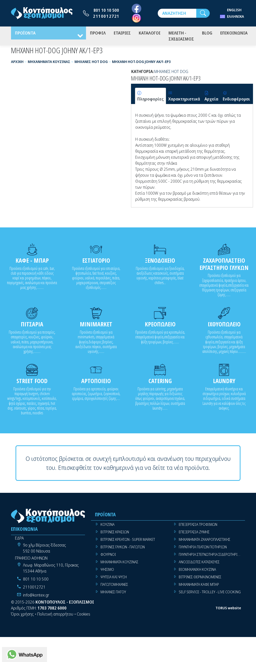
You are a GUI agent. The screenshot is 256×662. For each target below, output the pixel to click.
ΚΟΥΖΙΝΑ (107, 525)
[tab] (150, 97)
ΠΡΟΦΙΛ (98, 33)
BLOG (207, 33)
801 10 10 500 (106, 10)
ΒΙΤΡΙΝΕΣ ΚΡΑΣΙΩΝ (114, 533)
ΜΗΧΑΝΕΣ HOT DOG (171, 72)
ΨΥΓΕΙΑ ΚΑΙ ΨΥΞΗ (113, 578)
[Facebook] (136, 8)
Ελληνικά (235, 16)
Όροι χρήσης (22, 615)
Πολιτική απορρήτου (55, 615)
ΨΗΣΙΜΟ (107, 570)
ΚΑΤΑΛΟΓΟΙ (149, 33)
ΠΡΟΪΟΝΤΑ (25, 33)
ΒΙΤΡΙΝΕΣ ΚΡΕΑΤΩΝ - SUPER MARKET (127, 540)
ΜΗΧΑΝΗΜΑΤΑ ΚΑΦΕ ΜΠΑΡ (199, 585)
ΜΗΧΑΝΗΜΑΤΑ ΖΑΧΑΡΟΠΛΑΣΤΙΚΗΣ (204, 540)
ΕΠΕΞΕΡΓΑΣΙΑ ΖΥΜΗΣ (194, 533)
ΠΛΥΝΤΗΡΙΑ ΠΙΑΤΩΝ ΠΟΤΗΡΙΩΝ (203, 548)
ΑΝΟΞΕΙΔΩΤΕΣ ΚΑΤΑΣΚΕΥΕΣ (199, 563)
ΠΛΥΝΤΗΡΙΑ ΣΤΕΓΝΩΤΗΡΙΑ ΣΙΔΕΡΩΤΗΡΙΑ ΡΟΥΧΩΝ (212, 555)
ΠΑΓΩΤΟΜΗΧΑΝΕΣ (114, 585)
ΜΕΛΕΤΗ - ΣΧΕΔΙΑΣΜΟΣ (181, 36)
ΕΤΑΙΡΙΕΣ (122, 33)
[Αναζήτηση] (177, 13)
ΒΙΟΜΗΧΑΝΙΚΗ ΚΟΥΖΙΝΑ (197, 570)
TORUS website (228, 609)
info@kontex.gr (36, 596)
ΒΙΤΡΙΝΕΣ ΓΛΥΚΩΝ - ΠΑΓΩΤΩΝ (122, 548)
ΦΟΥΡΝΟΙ (108, 555)
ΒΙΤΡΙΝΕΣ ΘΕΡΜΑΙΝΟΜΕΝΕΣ (200, 578)
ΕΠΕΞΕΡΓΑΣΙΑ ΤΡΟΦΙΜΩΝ (198, 525)
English (234, 9)
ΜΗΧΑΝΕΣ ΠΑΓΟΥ (113, 593)
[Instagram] (136, 17)
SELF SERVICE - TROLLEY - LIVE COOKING (210, 593)
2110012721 (106, 16)
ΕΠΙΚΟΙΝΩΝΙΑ (234, 33)
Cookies (83, 615)
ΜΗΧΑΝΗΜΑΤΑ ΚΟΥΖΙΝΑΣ (119, 563)
